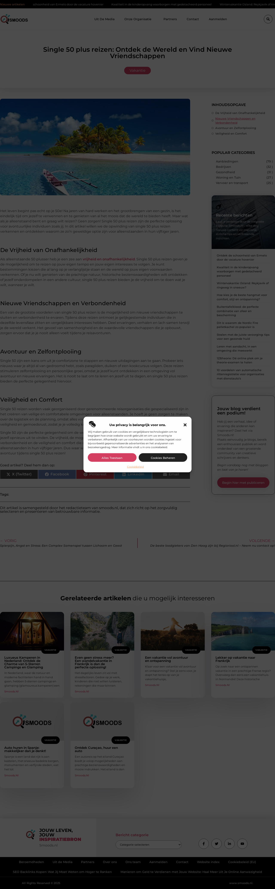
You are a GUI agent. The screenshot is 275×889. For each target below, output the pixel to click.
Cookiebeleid (135, 466)
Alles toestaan (112, 457)
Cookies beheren (163, 457)
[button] (185, 425)
